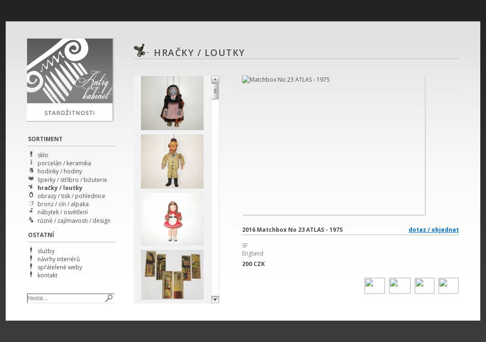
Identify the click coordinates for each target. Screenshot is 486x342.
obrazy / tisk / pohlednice (71, 196)
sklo (42, 155)
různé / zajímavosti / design (74, 221)
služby (46, 251)
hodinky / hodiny (59, 171)
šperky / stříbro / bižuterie (72, 180)
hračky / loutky (60, 188)
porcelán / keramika (64, 163)
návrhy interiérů (58, 259)
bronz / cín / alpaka (63, 204)
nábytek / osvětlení (62, 212)
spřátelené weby (59, 267)
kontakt (47, 275)
